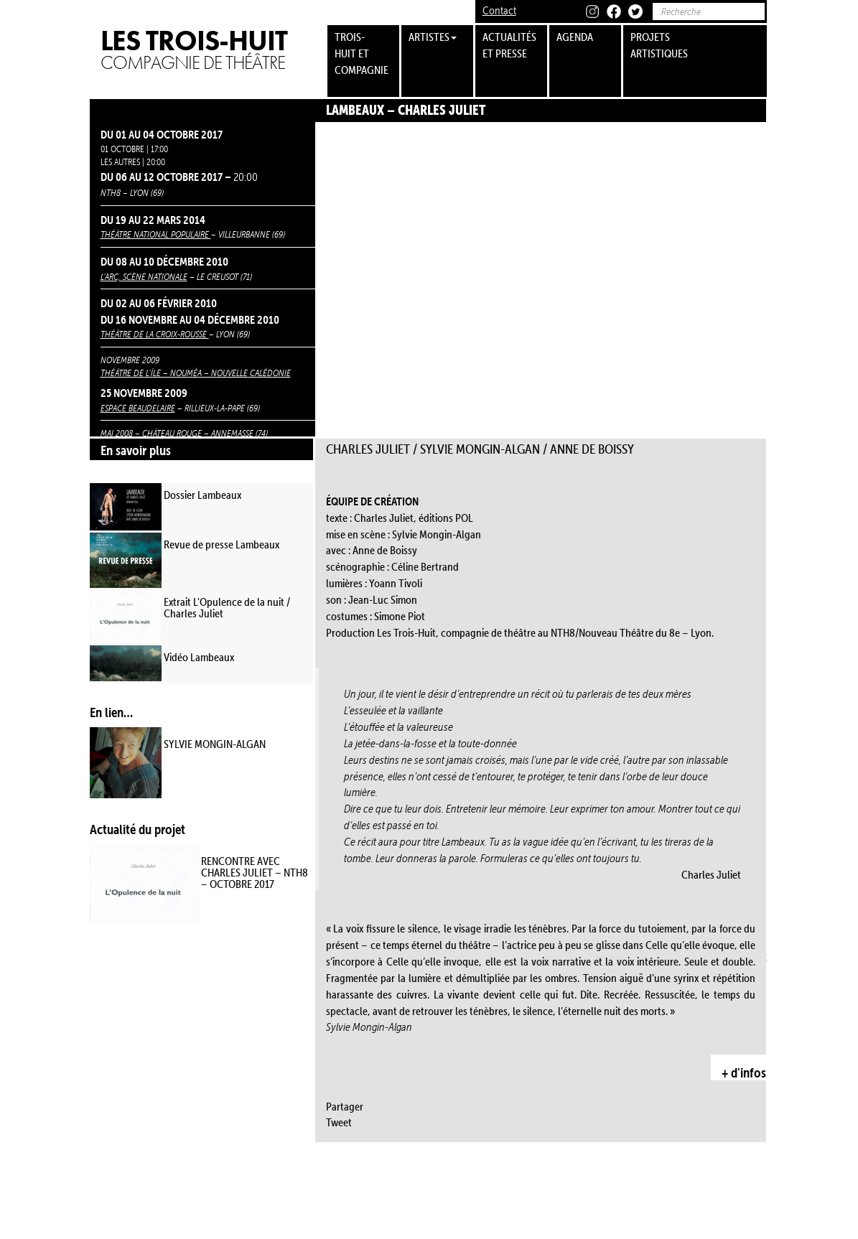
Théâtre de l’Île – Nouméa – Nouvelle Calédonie (196, 372)
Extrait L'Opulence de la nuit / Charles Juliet (227, 607)
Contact (499, 10)
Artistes (433, 36)
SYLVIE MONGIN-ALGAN (215, 744)
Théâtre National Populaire (156, 234)
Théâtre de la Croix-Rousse (155, 334)
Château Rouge (172, 433)
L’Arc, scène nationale (144, 276)
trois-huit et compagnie (361, 53)
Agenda (574, 36)
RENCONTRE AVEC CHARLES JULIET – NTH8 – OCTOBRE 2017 (254, 872)
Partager (344, 1106)
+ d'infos (744, 1072)
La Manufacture (132, 1177)
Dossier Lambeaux (202, 494)
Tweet (339, 1122)
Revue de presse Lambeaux (221, 544)
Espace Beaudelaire (138, 407)
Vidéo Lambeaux (199, 657)
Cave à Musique (198, 1142)
